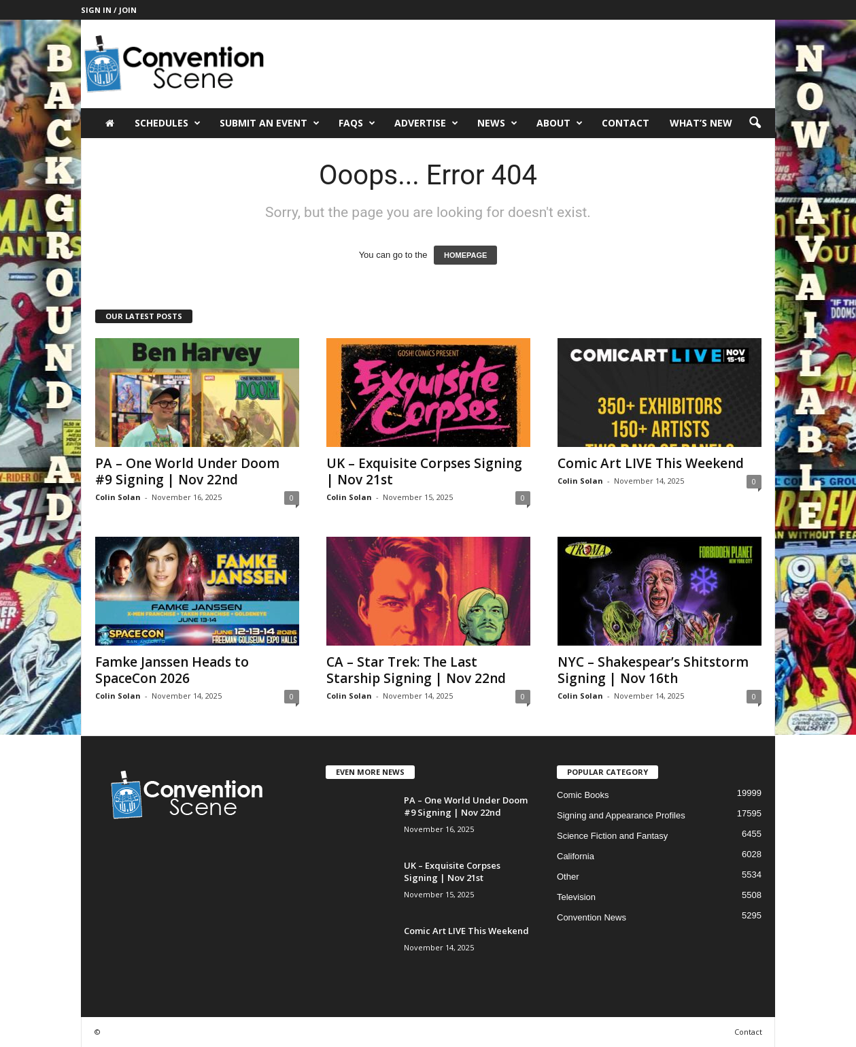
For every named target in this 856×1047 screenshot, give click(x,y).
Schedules (168, 123)
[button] (755, 123)
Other (568, 876)
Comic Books (583, 795)
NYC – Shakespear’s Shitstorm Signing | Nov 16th (653, 670)
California (575, 856)
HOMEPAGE (465, 255)
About (559, 123)
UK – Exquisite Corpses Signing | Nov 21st (424, 471)
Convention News (591, 917)
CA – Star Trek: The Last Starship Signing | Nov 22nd (416, 670)
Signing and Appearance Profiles (621, 815)
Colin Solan (118, 497)
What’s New (701, 122)
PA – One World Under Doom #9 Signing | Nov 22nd (187, 471)
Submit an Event (270, 123)
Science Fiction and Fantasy (612, 836)
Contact (625, 122)
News (497, 123)
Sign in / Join (109, 10)
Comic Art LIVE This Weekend (651, 463)
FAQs (357, 123)
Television (576, 897)
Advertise (426, 123)
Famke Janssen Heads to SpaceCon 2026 (172, 670)
